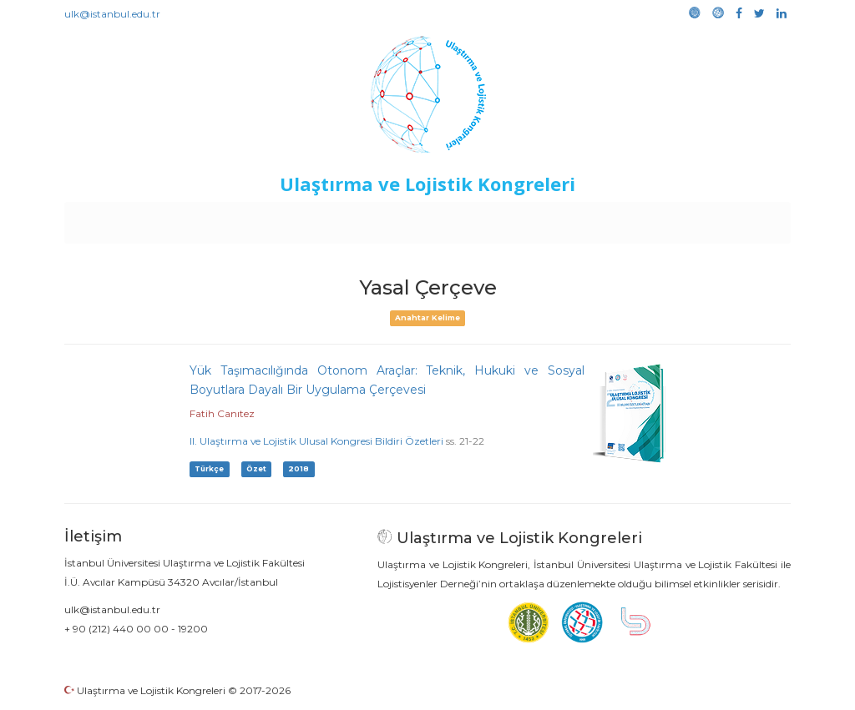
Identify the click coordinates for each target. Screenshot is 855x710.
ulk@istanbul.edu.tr (112, 14)
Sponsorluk (542, 218)
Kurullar (194, 218)
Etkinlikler (402, 218)
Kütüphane (618, 218)
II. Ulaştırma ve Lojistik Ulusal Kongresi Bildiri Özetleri (316, 441)
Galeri (679, 218)
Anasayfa (135, 218)
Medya (727, 218)
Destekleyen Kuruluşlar (295, 218)
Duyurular (470, 218)
